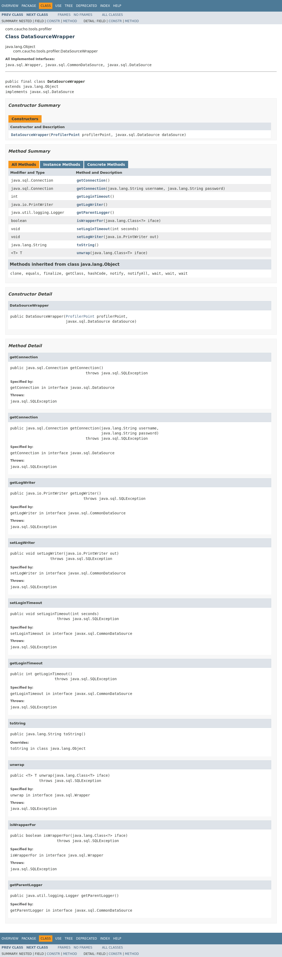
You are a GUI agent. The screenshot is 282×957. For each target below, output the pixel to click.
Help (117, 6)
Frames (64, 15)
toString (85, 245)
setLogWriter (90, 237)
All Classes (112, 15)
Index (105, 6)
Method (70, 21)
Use (58, 6)
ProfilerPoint (65, 135)
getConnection (91, 180)
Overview (10, 6)
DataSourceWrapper (30, 135)
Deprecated (86, 6)
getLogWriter (90, 204)
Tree (69, 6)
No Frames (83, 15)
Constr (53, 21)
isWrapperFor (90, 221)
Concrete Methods (106, 164)
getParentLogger (93, 212)
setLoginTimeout (93, 229)
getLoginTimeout (93, 196)
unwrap (83, 253)
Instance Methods (61, 164)
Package (29, 6)
